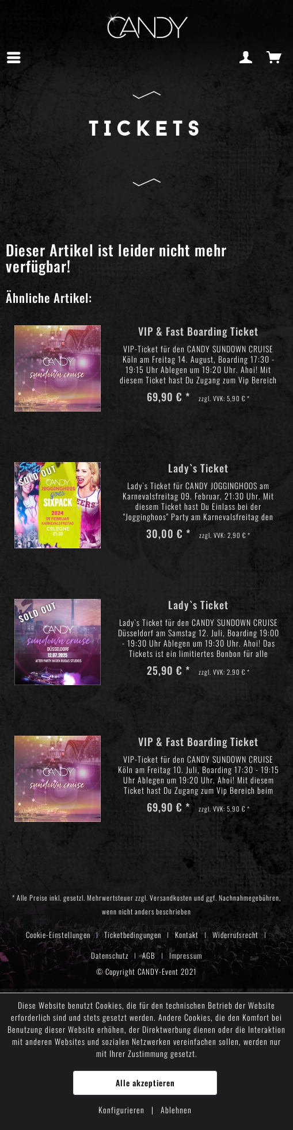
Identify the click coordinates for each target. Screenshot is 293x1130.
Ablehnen (176, 1110)
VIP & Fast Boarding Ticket (198, 332)
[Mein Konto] (246, 57)
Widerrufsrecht (235, 934)
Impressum (185, 955)
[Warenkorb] (274, 57)
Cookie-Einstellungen (58, 934)
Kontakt (187, 934)
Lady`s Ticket (198, 468)
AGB (148, 955)
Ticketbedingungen (132, 934)
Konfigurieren (122, 1110)
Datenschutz (109, 955)
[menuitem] (16, 57)
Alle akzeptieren (145, 1083)
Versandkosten (171, 897)
